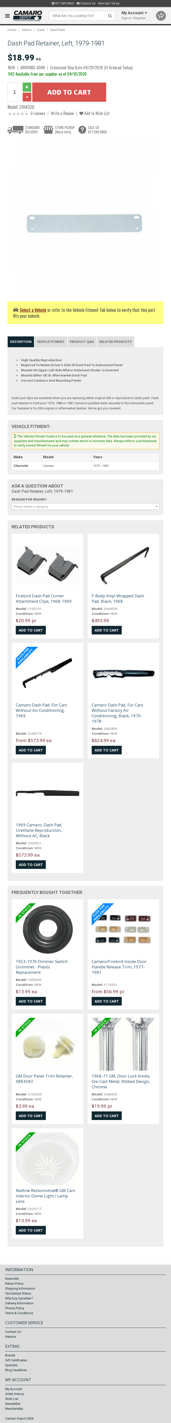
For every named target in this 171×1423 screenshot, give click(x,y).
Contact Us (86, 3)
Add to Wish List (94, 113)
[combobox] (85, 506)
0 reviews (38, 113)
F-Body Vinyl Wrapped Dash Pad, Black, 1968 (118, 598)
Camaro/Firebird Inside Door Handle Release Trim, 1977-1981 (119, 967)
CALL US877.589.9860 (97, 129)
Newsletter (12, 1404)
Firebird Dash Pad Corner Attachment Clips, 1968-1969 (44, 598)
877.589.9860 (63, 3)
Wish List (11, 1399)
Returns (10, 1336)
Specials (11, 1365)
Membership (14, 1408)
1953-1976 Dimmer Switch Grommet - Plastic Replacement (42, 967)
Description (21, 341)
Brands (10, 1355)
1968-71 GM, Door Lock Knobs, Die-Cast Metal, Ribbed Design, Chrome (121, 1081)
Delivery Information (19, 1303)
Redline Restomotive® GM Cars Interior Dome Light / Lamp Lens (45, 1196)
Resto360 (12, 1278)
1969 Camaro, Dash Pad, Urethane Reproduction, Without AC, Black (39, 830)
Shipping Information (20, 1288)
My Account (13, 1389)
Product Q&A (82, 341)
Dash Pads (57, 30)
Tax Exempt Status (18, 1293)
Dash (41, 30)
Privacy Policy (14, 1308)
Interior (27, 30)
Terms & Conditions (19, 1313)
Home (12, 30)
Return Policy (14, 1283)
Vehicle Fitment (51, 341)
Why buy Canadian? (19, 1298)
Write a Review (62, 113)
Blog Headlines (16, 1370)
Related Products (115, 341)
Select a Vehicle (33, 309)
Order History (14, 1394)
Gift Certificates (16, 1360)
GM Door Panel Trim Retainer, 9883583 (44, 1078)
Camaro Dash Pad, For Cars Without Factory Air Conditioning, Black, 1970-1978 (117, 713)
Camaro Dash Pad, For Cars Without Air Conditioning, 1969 (41, 710)
